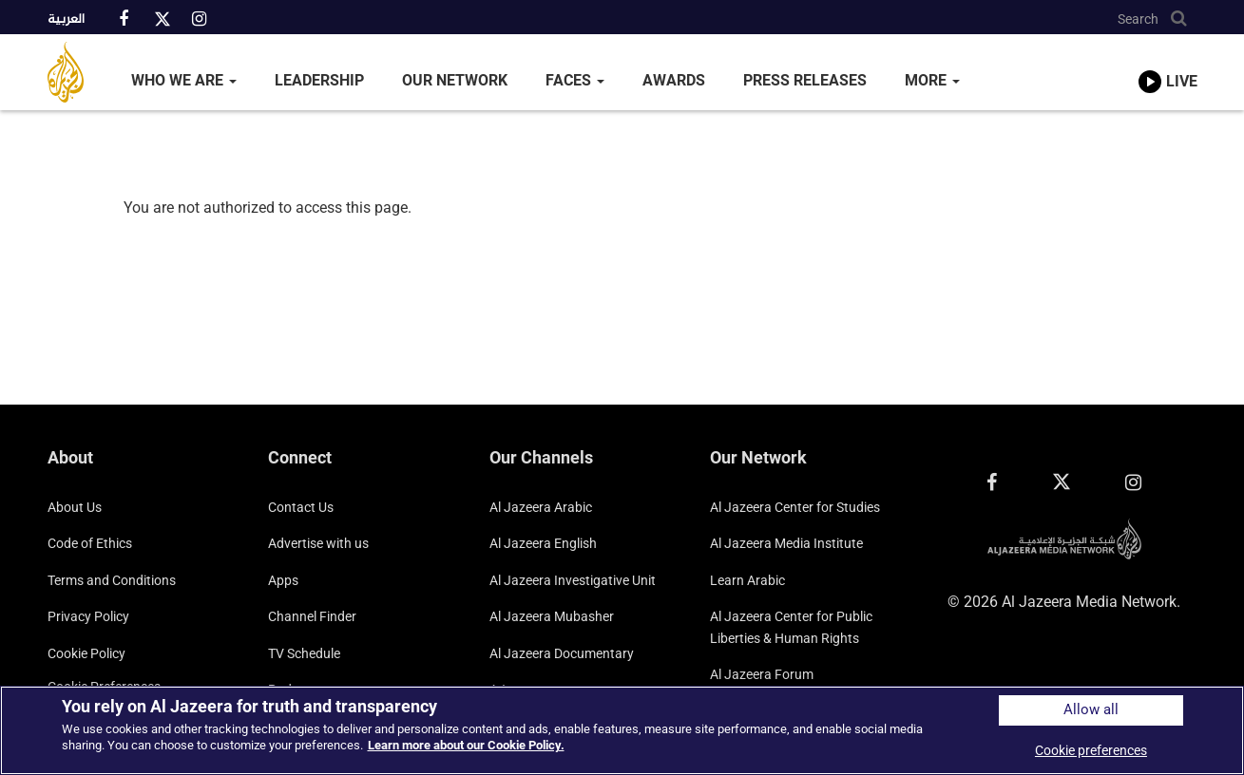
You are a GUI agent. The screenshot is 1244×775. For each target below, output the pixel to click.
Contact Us (301, 507)
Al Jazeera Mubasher (551, 616)
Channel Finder (312, 616)
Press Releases (805, 80)
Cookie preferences (1091, 750)
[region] (622, 730)
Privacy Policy (88, 616)
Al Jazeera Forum (761, 674)
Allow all (1091, 710)
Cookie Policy (86, 653)
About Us (75, 507)
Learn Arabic (747, 580)
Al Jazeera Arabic (540, 507)
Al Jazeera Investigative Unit (572, 580)
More (932, 80)
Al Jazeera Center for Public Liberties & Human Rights (791, 627)
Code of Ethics (90, 543)
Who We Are (184, 80)
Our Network (454, 80)
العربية (66, 19)
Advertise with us (318, 543)
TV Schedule (304, 653)
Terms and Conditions (112, 580)
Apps (283, 580)
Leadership (319, 80)
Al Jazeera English (543, 543)
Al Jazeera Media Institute (786, 543)
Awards (673, 80)
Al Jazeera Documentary (561, 653)
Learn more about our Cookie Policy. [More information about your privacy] (466, 745)
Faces (574, 80)
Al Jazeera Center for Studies (795, 507)
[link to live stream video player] (1168, 63)
